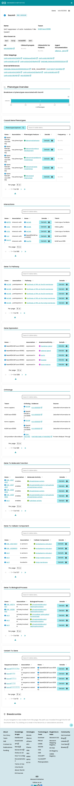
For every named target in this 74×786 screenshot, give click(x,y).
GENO (28, 756)
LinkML (40, 744)
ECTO (28, 762)
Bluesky (64, 747)
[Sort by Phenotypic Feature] (40, 134)
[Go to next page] (21, 189)
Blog (63, 738)
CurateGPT (42, 759)
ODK (39, 753)
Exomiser (41, 738)
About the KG (19, 770)
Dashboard (19, 738)
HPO (27, 744)
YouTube (65, 744)
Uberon (29, 738)
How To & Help (20, 756)
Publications (7, 747)
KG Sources (19, 773)
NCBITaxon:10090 (44, 29)
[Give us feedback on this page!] (71, 725)
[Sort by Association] (22, 134)
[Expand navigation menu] (71, 2)
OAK (39, 750)
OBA (27, 750)
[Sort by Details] (51, 134)
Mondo (28, 735)
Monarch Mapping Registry (53, 743)
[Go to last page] (24, 189)
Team (5, 738)
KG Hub (52, 748)
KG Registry (54, 751)
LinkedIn (65, 741)
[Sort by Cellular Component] (50, 540)
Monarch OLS (54, 738)
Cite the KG (19, 767)
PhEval (40, 741)
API (17, 744)
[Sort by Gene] (9, 134)
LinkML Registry (52, 755)
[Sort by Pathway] (32, 280)
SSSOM (40, 747)
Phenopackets (43, 762)
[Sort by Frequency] (67, 134)
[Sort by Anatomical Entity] (53, 342)
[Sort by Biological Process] (44, 601)
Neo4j (18, 747)
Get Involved (65, 735)
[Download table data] (14, 193)
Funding (6, 750)
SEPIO (28, 759)
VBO (27, 753)
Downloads (19, 741)
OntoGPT (41, 756)
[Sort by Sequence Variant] (19, 665)
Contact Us (7, 744)
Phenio (28, 747)
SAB (4, 741)
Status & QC (19, 753)
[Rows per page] (18, 184)
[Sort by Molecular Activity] (42, 477)
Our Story (6, 735)
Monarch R (19, 750)
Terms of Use (19, 764)
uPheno (29, 741)
